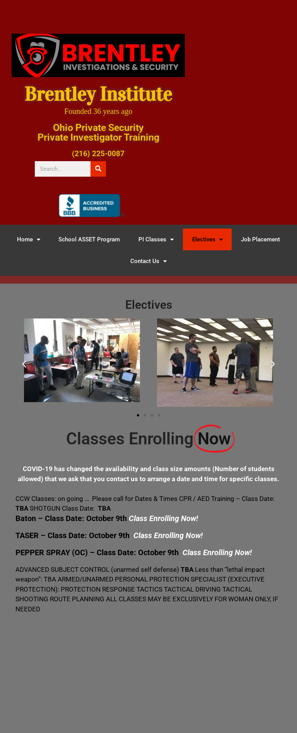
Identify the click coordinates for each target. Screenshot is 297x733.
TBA (104, 508)
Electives (207, 239)
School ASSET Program (89, 239)
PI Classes (156, 239)
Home (28, 239)
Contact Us (148, 261)
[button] (24, 364)
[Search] (98, 169)
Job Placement (260, 239)
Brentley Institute (98, 94)
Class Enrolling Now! (217, 552)
